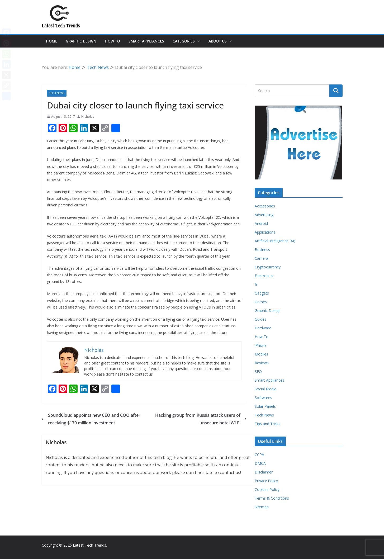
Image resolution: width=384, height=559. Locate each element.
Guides (260, 319)
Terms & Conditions (272, 498)
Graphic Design (81, 41)
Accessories (265, 206)
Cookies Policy (267, 489)
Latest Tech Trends (89, 545)
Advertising (264, 214)
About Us (217, 41)
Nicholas (87, 116)
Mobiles (261, 354)
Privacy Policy (266, 480)
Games (261, 301)
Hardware (263, 327)
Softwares (263, 397)
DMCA (260, 463)
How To (112, 41)
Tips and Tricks (267, 423)
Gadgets (262, 293)
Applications (265, 232)
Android (261, 223)
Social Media (265, 388)
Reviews (262, 362)
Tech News (56, 93)
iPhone (261, 345)
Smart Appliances (146, 41)
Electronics (264, 275)
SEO (258, 371)
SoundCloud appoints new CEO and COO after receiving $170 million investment (91, 419)
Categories (184, 41)
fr (256, 284)
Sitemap (262, 506)
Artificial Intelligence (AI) (275, 240)
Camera (261, 258)
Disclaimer (264, 472)
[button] (197, 41)
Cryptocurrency (268, 266)
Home (51, 41)
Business (262, 249)
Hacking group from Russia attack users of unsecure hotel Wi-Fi (201, 419)
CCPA (259, 454)
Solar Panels (265, 406)
